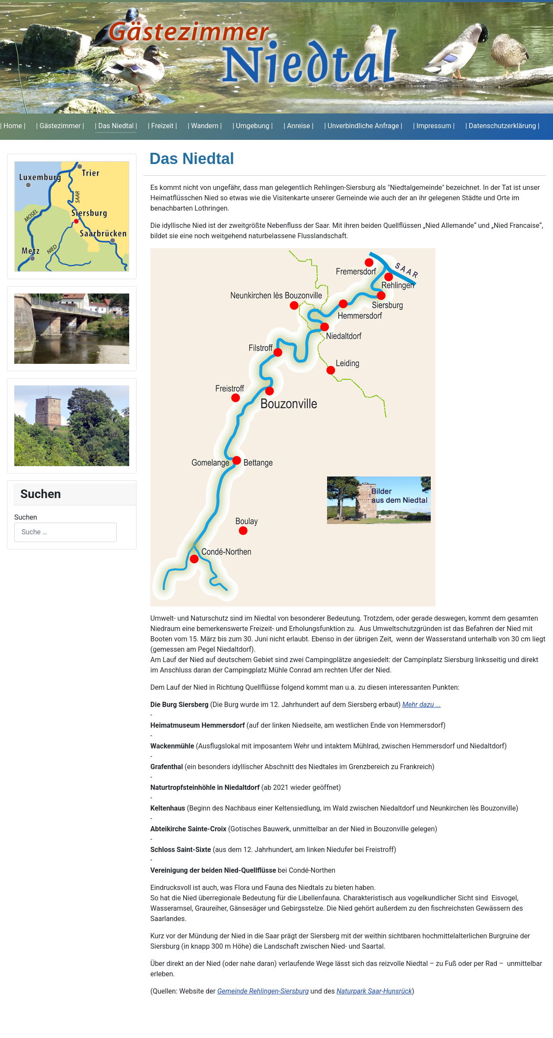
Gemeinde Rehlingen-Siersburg (263, 991)
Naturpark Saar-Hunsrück (374, 991)
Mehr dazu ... (421, 704)
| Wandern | (205, 126)
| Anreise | (298, 126)
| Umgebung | (252, 126)
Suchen (25, 517)
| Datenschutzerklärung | (502, 126)
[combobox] (65, 532)
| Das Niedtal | (116, 126)
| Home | (12, 126)
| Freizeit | (162, 126)
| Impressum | (433, 126)
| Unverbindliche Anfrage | (363, 126)
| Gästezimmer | (60, 126)
